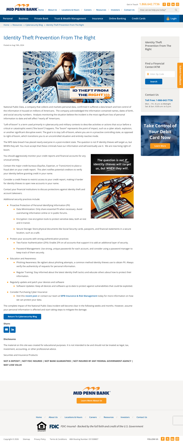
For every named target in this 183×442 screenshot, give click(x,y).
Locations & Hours (70, 10)
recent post (31, 296)
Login (171, 18)
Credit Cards (138, 18)
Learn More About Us (91, 400)
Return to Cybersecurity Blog (22, 316)
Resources (101, 10)
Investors (115, 10)
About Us (52, 10)
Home (41, 10)
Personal (8, 18)
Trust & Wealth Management (70, 18)
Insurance (97, 18)
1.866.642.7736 (149, 4)
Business (23, 18)
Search (153, 81)
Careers (88, 10)
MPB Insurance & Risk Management (79, 296)
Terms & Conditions (58, 439)
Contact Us (129, 10)
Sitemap (26, 439)
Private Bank (41, 18)
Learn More (160, 146)
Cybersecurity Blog (34, 25)
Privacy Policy (40, 439)
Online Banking (117, 18)
